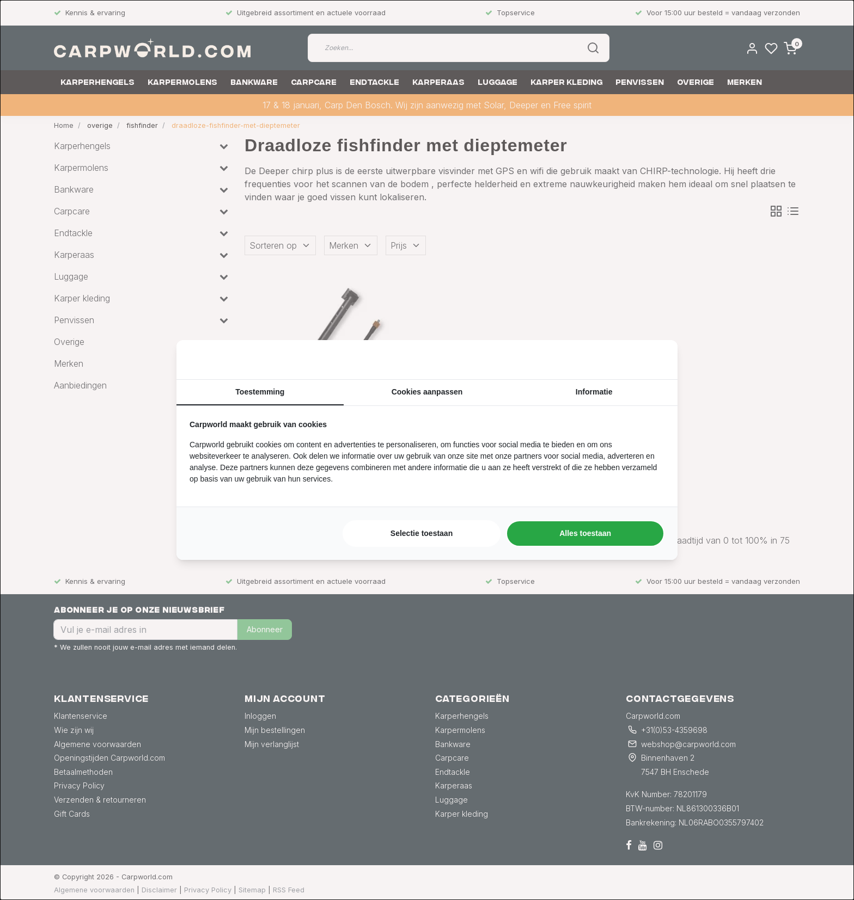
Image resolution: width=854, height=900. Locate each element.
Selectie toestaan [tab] (422, 533)
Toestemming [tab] (259, 391)
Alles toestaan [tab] (585, 533)
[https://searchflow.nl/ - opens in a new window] (650, 359)
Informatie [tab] (594, 391)
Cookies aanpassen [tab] (427, 391)
